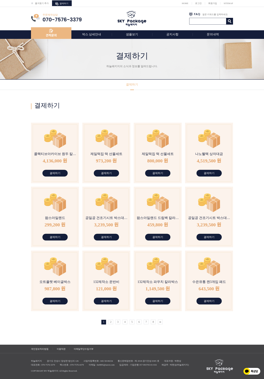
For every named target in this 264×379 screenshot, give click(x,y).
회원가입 (212, 3)
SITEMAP (228, 3)
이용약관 (61, 349)
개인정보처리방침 (39, 349)
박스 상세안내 (91, 34)
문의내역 (213, 34)
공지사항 (172, 34)
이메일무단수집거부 (83, 349)
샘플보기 (132, 34)
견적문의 (51, 35)
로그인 (198, 3)
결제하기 (61, 3)
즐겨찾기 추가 (40, 3)
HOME (185, 3)
